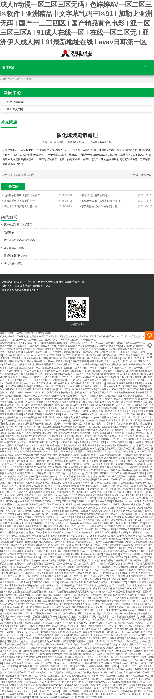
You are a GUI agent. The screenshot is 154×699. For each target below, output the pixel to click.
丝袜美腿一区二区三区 (114, 492)
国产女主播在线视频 (134, 523)
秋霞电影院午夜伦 (39, 349)
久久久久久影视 (65, 476)
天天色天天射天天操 (75, 557)
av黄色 (55, 691)
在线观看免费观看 (67, 551)
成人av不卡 (40, 392)
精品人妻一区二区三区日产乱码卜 (52, 482)
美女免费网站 (6, 622)
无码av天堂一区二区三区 (41, 504)
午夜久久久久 (10, 423)
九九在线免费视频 (28, 417)
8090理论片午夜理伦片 (11, 358)
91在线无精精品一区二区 (111, 373)
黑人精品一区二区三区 (128, 601)
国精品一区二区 (127, 448)
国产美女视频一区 (28, 395)
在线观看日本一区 (67, 442)
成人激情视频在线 (9, 582)
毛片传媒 (90, 594)
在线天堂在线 (79, 408)
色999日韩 (42, 451)
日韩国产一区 (110, 622)
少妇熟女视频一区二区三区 (99, 489)
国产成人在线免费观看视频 (100, 408)
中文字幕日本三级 (139, 526)
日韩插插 (84, 458)
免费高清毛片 (87, 601)
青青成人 (45, 345)
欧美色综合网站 (23, 389)
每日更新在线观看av (59, 433)
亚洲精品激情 (16, 541)
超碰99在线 (37, 411)
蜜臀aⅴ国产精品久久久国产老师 (89, 694)
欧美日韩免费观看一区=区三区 (89, 688)
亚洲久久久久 (40, 545)
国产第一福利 (113, 632)
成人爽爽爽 (29, 358)
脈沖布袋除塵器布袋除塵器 (19, 240)
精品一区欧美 (142, 470)
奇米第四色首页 (26, 420)
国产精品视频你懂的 (129, 513)
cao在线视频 (78, 489)
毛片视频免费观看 (9, 373)
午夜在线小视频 (41, 644)
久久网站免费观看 (90, 467)
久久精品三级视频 (14, 392)
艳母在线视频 (111, 448)
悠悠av (12, 685)
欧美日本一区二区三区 (38, 426)
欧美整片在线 (72, 601)
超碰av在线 (47, 591)
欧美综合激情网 (95, 666)
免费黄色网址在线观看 (93, 532)
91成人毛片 (80, 445)
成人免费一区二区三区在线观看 (30, 402)
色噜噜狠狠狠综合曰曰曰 (86, 504)
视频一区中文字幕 (38, 532)
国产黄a (130, 377)
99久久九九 (67, 517)
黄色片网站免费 (34, 361)
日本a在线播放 (63, 548)
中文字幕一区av (62, 526)
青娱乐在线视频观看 (70, 545)
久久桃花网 (114, 358)
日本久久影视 (106, 402)
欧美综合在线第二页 (35, 622)
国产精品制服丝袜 (56, 402)
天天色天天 (38, 389)
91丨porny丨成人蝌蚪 (59, 507)
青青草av (85, 482)
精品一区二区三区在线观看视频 (52, 660)
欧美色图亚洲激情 (33, 551)
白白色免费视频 (77, 495)
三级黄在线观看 (55, 436)
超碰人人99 (67, 414)
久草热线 (63, 619)
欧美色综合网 (51, 470)
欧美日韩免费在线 (46, 495)
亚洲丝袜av (86, 554)
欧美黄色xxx (141, 377)
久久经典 (36, 594)
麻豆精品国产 (134, 598)
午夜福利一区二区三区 (42, 498)
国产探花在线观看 (58, 364)
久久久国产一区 (94, 398)
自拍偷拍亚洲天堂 (64, 629)
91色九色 (49, 523)
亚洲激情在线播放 (139, 408)
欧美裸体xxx (14, 638)
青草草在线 (28, 352)
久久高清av (127, 545)
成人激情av (65, 398)
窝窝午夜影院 (67, 541)
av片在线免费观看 (135, 669)
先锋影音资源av (121, 526)
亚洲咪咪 (36, 548)
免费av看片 (23, 408)
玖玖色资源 (92, 373)
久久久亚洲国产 (53, 377)
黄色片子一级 (6, 426)
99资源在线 (146, 632)
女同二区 (17, 650)
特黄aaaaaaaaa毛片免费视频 (95, 342)
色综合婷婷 (20, 557)
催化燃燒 (18, 164)
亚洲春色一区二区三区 (76, 510)
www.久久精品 (15, 604)
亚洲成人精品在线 (12, 619)
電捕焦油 (9, 232)
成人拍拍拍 (49, 361)
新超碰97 (125, 504)
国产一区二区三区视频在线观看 (46, 367)
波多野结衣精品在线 (57, 392)
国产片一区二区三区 (101, 482)
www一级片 (113, 629)
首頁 (2, 79)
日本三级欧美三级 (47, 476)
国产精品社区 (55, 358)
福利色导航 (38, 377)
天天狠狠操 (100, 644)
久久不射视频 (14, 380)
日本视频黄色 (44, 538)
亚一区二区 (131, 420)
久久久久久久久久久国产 (130, 411)
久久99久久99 (103, 464)
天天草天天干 (29, 451)
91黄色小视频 (96, 361)
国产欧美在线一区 (78, 647)
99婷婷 (33, 476)
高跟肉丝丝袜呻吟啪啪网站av (67, 352)
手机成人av (83, 613)
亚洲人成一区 (118, 420)
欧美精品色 (53, 545)
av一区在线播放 (49, 513)
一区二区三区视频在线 (35, 613)
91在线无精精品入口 (83, 566)
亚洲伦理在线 (104, 389)
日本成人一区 (21, 632)
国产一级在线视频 (63, 694)
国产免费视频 (10, 420)
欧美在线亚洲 (76, 660)
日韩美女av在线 (121, 663)
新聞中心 (13, 79)
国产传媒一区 (130, 361)
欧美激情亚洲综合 (12, 681)
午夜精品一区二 (79, 411)
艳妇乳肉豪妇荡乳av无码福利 (118, 395)
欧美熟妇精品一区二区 (21, 644)
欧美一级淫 (88, 392)
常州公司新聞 (15, 101)
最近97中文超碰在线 (60, 492)
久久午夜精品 (67, 666)
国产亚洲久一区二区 (91, 570)
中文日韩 (84, 395)
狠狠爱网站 (127, 626)
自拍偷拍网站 (121, 678)
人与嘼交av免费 (76, 619)
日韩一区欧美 (80, 626)
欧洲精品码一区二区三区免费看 (98, 654)
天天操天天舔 (105, 551)
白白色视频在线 (141, 458)
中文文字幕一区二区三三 (28, 510)
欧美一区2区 (6, 371)
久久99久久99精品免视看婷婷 (129, 510)
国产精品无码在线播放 (53, 510)
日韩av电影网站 (138, 386)
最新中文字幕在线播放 (52, 557)
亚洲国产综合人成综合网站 (43, 570)
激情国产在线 (86, 538)
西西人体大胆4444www (122, 470)
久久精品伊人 (116, 414)
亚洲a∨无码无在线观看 (40, 454)
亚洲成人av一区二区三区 (118, 694)
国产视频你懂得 (59, 610)
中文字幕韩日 (6, 402)
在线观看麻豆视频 (60, 535)
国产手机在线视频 (134, 675)
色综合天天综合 (126, 436)
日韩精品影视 (141, 594)
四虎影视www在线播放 (63, 588)
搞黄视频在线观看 (126, 517)
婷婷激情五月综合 (43, 420)
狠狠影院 (23, 532)
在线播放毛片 (94, 445)
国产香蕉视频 (10, 377)
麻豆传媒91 (13, 513)
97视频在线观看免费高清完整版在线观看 (47, 647)
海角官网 (52, 554)
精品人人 (36, 585)
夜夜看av (14, 560)
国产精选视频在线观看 (125, 489)
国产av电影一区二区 (91, 545)
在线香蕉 (146, 579)
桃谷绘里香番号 (70, 681)
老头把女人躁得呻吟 (13, 551)
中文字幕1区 (99, 632)
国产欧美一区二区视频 (25, 371)
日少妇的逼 (59, 663)
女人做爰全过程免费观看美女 (119, 691)
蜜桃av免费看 (27, 601)
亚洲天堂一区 (36, 697)
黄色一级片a (147, 414)
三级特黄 (62, 678)
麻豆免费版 (137, 548)
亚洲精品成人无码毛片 (30, 529)
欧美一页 (97, 573)
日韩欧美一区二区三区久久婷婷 (82, 461)
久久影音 (87, 383)
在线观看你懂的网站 (91, 678)
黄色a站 (26, 548)
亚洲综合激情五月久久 (98, 451)
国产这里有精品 (132, 414)
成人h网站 (69, 349)
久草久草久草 (114, 417)
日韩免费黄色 (95, 622)
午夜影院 (31, 442)
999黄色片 (104, 582)
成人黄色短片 (137, 504)
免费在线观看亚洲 (72, 654)
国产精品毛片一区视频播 (45, 448)
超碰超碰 (130, 591)
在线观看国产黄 (115, 638)
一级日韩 (66, 594)
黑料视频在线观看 (72, 358)
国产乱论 (111, 644)
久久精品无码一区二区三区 (86, 426)
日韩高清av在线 (102, 470)
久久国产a (112, 442)
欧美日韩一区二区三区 (28, 616)
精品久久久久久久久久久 (73, 373)
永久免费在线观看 (64, 504)
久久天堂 (107, 588)
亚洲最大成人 (120, 594)
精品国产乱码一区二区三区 (125, 389)
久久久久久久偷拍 (29, 626)
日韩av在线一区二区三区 (112, 675)
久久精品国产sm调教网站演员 (49, 601)
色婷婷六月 (38, 398)
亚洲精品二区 (109, 573)
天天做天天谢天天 (85, 585)
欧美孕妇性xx (29, 473)
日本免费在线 (105, 591)
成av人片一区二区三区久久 (65, 598)
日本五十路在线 (82, 476)
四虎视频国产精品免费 (50, 632)
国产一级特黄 (122, 498)
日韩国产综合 (96, 367)
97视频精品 (72, 538)
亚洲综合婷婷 (67, 445)
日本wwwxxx (26, 355)
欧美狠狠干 (140, 464)
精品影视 (113, 538)
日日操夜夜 (88, 436)
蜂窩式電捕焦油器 (24, 174)
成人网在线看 (110, 458)
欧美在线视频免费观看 (48, 650)
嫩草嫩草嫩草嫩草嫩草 (11, 414)
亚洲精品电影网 (32, 541)
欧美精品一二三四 (51, 501)
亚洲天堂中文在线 (25, 507)
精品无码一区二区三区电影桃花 (23, 576)
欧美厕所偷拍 (96, 395)
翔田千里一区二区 (115, 380)
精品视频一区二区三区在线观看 (99, 529)
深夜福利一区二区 (12, 594)
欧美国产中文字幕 (124, 613)
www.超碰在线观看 (96, 417)
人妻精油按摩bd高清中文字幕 (91, 638)
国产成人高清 (134, 654)
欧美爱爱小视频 (100, 523)
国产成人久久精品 (17, 647)
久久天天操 (122, 423)
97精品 (28, 545)
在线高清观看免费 (90, 402)
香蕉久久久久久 (108, 619)
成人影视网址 (71, 675)
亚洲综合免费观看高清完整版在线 (129, 604)
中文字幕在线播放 (122, 588)
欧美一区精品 (122, 386)
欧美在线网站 (10, 458)
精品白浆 (122, 451)
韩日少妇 (46, 688)
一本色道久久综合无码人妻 (57, 411)
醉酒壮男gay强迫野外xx (102, 613)
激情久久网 (144, 638)
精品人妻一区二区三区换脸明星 (48, 675)
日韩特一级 (146, 398)
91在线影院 (107, 678)
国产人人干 (120, 557)
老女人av (108, 367)
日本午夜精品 (131, 638)
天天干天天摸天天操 (63, 454)
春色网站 (76, 616)
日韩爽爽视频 (12, 601)
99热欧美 (97, 554)
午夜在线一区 (67, 697)
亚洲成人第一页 (99, 607)
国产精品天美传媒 (17, 439)
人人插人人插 (133, 635)
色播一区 (52, 486)
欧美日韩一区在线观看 (115, 657)
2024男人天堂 (59, 538)
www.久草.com (106, 430)
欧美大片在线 (48, 548)
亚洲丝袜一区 (54, 681)
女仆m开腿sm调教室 (44, 355)
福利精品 (10, 389)
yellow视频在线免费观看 (137, 467)
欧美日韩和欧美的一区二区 (30, 470)
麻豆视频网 (23, 458)
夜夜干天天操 (29, 650)
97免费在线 (104, 420)
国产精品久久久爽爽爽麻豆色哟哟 (53, 520)
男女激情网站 (132, 355)
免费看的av (26, 436)
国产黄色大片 (95, 588)
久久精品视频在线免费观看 (46, 666)
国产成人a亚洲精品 (90, 604)
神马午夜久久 (105, 685)
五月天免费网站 (20, 445)
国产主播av (81, 666)
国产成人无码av (84, 573)
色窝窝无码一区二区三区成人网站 (55, 626)
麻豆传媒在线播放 (79, 448)
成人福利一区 (6, 538)
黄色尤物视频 (75, 392)
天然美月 (142, 461)
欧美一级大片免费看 (132, 358)
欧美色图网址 (70, 367)
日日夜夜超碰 (134, 582)
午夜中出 (29, 392)
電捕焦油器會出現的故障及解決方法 (24, 195)
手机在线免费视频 (134, 373)
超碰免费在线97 (101, 672)
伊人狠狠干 (81, 588)
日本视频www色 (63, 607)
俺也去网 (104, 414)
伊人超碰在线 (97, 476)
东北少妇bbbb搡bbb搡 (117, 681)
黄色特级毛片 (33, 557)
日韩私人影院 (25, 342)
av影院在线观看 (113, 454)
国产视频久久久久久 (65, 386)
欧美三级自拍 (80, 576)
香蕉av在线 (115, 495)
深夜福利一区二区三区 (111, 473)
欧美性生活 (15, 473)
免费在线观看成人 (45, 635)
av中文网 (53, 672)
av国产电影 (66, 426)
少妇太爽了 (76, 380)
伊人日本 (133, 678)
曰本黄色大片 (146, 657)
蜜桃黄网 (74, 482)
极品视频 (69, 345)
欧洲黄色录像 (124, 442)
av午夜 (89, 470)
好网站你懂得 (98, 669)
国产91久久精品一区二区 (45, 566)
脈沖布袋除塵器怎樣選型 (18, 224)
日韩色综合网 (45, 694)
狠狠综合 (7, 430)
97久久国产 (121, 405)
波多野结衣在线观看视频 (34, 467)
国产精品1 (13, 433)
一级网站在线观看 (28, 373)
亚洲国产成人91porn (30, 560)
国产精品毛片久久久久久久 (43, 408)
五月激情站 (24, 367)
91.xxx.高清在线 (128, 688)
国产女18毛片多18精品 (112, 371)
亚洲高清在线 (92, 433)
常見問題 (26, 79)
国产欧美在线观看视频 (122, 464)
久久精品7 (112, 436)
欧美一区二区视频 (51, 594)
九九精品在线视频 (78, 560)
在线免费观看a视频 (57, 467)
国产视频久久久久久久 (94, 610)
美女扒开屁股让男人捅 (35, 669)
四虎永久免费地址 (105, 498)
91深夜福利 (112, 383)
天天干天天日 (139, 588)
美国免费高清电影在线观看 (138, 371)
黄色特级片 (51, 619)
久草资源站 (74, 342)
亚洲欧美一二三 (118, 582)
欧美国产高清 (78, 470)
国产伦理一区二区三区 (84, 464)
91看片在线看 (62, 371)
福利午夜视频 (40, 380)
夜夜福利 (54, 445)
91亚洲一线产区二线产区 (72, 563)
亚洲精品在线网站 (116, 669)
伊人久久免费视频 (83, 672)
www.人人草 (30, 383)
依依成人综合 (61, 342)
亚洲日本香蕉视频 (9, 532)
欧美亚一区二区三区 (47, 442)
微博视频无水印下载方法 (84, 389)
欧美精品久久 (47, 629)
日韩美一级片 (16, 678)
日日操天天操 (101, 345)
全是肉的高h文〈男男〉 (12, 660)
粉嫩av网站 (100, 601)
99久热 (95, 675)
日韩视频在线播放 (12, 591)
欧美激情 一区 (122, 430)
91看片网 (131, 492)
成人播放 (65, 380)
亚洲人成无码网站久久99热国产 (121, 476)
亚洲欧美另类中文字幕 (102, 635)
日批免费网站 (80, 622)
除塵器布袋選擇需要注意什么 (20, 206)
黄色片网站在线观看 (39, 579)
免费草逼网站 (33, 563)
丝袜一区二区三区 (43, 663)
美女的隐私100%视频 (69, 570)
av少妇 (113, 451)
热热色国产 (30, 495)
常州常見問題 (15, 109)
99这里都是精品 (100, 358)
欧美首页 (62, 486)
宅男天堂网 (41, 358)
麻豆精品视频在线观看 (116, 532)
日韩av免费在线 (39, 486)
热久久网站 (76, 507)
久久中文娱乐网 (107, 405)
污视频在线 (100, 436)
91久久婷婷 (121, 654)
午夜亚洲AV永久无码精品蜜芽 (62, 613)
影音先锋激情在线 (57, 532)
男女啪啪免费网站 (70, 604)
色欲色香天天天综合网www (28, 479)
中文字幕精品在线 (75, 663)
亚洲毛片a (132, 660)
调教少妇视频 (66, 672)
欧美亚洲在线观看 (73, 436)
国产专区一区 (119, 507)
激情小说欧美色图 (77, 486)
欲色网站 (117, 685)
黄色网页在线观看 (102, 579)
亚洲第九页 (119, 635)
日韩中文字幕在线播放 (140, 423)
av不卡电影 (24, 582)
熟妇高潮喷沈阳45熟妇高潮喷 (82, 420)
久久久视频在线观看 (87, 685)
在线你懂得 (58, 479)
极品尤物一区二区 (139, 663)
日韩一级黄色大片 (104, 566)
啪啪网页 (18, 622)
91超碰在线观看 (131, 439)
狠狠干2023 (135, 430)
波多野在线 (38, 523)
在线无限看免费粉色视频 (50, 654)
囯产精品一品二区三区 (11, 635)
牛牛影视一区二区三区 (114, 398)
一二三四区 (116, 439)
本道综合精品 (64, 616)
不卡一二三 (25, 675)
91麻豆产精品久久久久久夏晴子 (114, 563)
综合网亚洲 (17, 405)
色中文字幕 (64, 470)
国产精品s (81, 417)
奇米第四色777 (53, 517)
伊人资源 (78, 582)
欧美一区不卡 (64, 389)
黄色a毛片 (27, 380)
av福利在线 (74, 678)
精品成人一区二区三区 (128, 619)
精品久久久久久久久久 (98, 486)
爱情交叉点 (142, 576)
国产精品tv (11, 501)
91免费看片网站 (65, 529)
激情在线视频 (39, 436)
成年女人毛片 (21, 579)
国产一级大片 (61, 635)
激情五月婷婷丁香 (97, 626)
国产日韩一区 (113, 626)
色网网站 (129, 380)
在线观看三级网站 (12, 548)
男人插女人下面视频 (87, 551)
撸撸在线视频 (48, 560)
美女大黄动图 (60, 420)
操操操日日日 (100, 349)
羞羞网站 (130, 576)
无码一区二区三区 (131, 417)
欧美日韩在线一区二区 (60, 464)
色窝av (134, 538)
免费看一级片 (73, 532)
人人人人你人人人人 (22, 641)
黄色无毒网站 (135, 405)
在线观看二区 (44, 417)
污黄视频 (87, 507)
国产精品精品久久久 (79, 635)
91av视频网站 (96, 448)
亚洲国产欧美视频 (58, 383)
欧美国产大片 (25, 566)
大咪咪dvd (11, 616)
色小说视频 (77, 492)
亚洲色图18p (99, 383)
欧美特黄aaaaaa (145, 489)
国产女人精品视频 (41, 610)
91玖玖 (144, 601)
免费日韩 (147, 411)
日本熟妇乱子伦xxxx (127, 573)
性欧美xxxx (54, 604)
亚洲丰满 (90, 439)
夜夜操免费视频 (143, 529)
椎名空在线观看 (141, 392)
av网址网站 (62, 560)
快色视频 (54, 426)
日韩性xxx (81, 451)
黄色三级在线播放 (107, 411)
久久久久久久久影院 (39, 445)
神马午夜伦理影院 (84, 349)
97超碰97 (12, 566)
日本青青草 (35, 501)
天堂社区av (92, 405)
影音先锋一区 (12, 436)
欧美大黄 (57, 638)
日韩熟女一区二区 (45, 461)
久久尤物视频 (73, 402)
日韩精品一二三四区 (30, 513)
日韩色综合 (108, 557)
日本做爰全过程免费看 (33, 517)
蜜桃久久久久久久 (102, 507)
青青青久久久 (142, 345)
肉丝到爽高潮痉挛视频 (59, 439)
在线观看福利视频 (81, 607)
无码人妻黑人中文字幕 (94, 380)
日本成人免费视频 (92, 423)
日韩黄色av (129, 345)
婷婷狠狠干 (15, 554)
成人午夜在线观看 (67, 513)
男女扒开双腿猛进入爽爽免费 (77, 632)
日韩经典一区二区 (9, 492)
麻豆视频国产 (51, 398)
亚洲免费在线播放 (90, 650)
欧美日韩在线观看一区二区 (45, 582)
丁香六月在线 (75, 610)
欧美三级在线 (16, 495)
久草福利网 (118, 551)
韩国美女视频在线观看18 (88, 386)
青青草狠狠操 (133, 398)
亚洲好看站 (147, 582)
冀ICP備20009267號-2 (25, 289)
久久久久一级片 (128, 352)
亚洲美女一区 (37, 423)
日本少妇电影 (146, 551)
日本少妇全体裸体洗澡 (65, 498)
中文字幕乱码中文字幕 (20, 398)
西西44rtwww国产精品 (81, 523)
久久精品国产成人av (93, 520)
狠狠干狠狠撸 (56, 349)
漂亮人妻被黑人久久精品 (34, 554)
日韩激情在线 (10, 408)
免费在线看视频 (15, 588)
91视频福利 (105, 433)
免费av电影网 (66, 582)
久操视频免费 (54, 669)
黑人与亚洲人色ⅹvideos (114, 647)
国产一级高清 (10, 364)
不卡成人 (93, 411)
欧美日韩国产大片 (46, 430)
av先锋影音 (63, 554)
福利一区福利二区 (42, 691)
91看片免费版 (111, 666)
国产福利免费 (118, 342)
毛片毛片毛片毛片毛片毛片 (131, 622)
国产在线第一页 (50, 585)
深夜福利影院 (78, 439)
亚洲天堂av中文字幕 (101, 501)
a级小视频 (76, 371)
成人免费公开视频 (50, 541)
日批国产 (78, 529)
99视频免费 (80, 541)
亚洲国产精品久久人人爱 (64, 473)
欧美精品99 (60, 461)
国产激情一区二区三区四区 (108, 479)
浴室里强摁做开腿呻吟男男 (114, 426)
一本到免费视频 (67, 585)
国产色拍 (26, 594)
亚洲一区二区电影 (139, 498)
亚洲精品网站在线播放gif (26, 489)
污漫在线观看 (74, 383)
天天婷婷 (42, 395)
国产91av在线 (46, 526)
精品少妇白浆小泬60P (25, 538)
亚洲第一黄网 (31, 678)
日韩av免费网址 (111, 554)
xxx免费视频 (128, 495)
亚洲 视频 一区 (106, 598)
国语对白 (29, 663)
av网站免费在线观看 (43, 342)
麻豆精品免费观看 (119, 672)
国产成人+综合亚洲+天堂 (124, 585)
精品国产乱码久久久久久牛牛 (14, 345)
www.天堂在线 (37, 458)
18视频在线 (120, 650)
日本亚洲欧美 (124, 548)
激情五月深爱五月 (23, 691)
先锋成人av (70, 685)
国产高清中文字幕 (125, 529)
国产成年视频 (103, 439)
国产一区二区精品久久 (122, 486)
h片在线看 (49, 405)
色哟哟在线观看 (103, 541)
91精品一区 (119, 591)
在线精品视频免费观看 (123, 433)
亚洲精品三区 (140, 626)
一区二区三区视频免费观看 (16, 386)
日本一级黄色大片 (33, 405)
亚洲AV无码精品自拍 (24, 520)
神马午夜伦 (25, 610)
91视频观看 (59, 591)
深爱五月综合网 (53, 622)
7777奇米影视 (68, 501)
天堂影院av (92, 563)
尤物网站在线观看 (106, 364)
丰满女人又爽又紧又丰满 (101, 510)
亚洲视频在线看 (120, 501)
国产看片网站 (98, 442)
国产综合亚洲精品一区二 (29, 688)
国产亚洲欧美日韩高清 (49, 373)
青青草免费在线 (21, 349)
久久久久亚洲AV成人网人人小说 (90, 629)
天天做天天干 (25, 377)
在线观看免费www (96, 681)
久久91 (90, 541)
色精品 (25, 570)
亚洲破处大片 (78, 398)
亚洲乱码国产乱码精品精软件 (70, 355)
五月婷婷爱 (53, 380)
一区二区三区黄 (135, 650)
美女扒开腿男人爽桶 (62, 688)
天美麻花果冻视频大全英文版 (88, 517)
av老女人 (21, 442)
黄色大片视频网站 (54, 423)
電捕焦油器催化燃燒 (15, 255)
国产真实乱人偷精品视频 (100, 560)
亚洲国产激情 (57, 345)
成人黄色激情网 (11, 610)
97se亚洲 (33, 632)
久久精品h (29, 573)
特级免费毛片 (113, 352)
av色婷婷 (106, 445)
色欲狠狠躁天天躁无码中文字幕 (81, 591)
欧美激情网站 (141, 486)
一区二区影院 (78, 594)
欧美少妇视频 (118, 482)
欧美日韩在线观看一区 (42, 386)
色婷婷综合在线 (30, 526)
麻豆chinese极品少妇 (31, 657)
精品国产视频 (115, 345)
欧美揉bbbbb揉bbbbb (18, 476)
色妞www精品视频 (130, 632)
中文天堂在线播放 (112, 545)
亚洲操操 (7, 573)
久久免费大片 (100, 660)
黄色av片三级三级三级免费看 (24, 607)
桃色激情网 (22, 504)
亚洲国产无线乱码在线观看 (95, 616)
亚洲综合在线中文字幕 (25, 430)
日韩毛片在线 (57, 579)
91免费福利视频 (130, 454)
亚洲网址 (86, 358)
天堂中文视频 (92, 619)
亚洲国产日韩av (114, 610)
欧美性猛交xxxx (48, 616)
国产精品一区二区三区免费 (88, 697)
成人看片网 (98, 548)
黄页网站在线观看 (52, 657)
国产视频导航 (25, 666)
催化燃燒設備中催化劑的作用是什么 (102, 200)
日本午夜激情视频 (46, 371)
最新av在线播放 (104, 594)
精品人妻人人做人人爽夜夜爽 (112, 535)
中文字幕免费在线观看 (116, 520)
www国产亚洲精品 (73, 423)
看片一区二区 (111, 513)
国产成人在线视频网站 (131, 554)
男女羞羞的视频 (93, 355)
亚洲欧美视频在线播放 (17, 694)
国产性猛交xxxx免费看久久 (139, 342)
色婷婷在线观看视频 (13, 663)
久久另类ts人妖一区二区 (34, 681)
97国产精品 (117, 467)
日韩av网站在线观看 (138, 560)
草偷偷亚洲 (90, 364)
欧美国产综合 (27, 461)
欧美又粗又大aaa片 (17, 454)
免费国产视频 (126, 629)
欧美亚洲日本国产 (123, 402)
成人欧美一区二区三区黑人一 (110, 641)
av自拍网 (18, 573)
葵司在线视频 (132, 551)
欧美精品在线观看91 (84, 641)
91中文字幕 (15, 451)
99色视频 (10, 510)
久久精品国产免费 (32, 414)
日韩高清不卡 (65, 408)
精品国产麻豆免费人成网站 (98, 663)
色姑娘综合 (137, 442)
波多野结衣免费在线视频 (140, 535)
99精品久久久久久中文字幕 (83, 535)
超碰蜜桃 (131, 616)
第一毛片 (33, 694)
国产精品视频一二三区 (113, 355)
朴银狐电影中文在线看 (23, 482)
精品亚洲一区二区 (50, 563)
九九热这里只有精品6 (87, 473)
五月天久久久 (50, 551)
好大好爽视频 (44, 598)
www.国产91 (33, 629)
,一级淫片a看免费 (89, 598)
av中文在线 (11, 666)
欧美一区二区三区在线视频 (38, 588)
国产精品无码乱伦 (80, 526)
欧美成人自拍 (129, 610)
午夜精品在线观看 (91, 371)
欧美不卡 (22, 364)
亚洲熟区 (75, 554)
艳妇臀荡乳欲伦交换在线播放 (48, 641)
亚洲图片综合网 (134, 482)
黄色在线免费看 (85, 513)
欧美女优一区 (47, 607)
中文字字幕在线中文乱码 (35, 604)
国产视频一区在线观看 (94, 352)
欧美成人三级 (140, 402)
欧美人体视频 (65, 566)
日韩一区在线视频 (137, 647)
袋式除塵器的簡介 (14, 247)
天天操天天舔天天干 (37, 439)
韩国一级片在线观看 (110, 504)
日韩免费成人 (41, 464)
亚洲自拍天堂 (100, 538)
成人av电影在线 (11, 355)
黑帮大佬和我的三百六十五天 (126, 579)
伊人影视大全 (102, 392)
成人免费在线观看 (31, 591)
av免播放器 (23, 498)
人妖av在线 (122, 364)
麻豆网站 (68, 641)
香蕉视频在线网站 (40, 492)
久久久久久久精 (29, 598)
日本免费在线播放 (117, 660)
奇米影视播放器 (51, 697)
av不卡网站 (20, 426)
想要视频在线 (111, 688)
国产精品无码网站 (121, 541)
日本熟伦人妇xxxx (116, 607)
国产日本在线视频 (44, 573)
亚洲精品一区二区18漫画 (15, 697)
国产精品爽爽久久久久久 (86, 414)
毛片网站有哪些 (120, 445)
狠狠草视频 (23, 423)
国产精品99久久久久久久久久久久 (118, 570)
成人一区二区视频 (93, 492)
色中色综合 (128, 685)
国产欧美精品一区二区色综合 (22, 654)
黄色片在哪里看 (82, 454)
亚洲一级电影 (67, 451)
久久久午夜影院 (76, 364)
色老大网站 (30, 660)
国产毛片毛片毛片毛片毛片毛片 (15, 585)
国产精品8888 (91, 582)
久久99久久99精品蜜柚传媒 (69, 430)
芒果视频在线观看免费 (42, 685)
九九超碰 (133, 445)
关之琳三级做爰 (22, 486)
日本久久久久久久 (113, 361)
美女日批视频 (125, 458)
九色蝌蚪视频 (77, 433)
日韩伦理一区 (142, 380)
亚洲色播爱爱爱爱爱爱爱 (92, 691)
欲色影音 (132, 566)
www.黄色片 (42, 672)
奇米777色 (69, 573)
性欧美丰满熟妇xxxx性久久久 (76, 669)
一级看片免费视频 (69, 691)
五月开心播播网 (117, 576)
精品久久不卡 (81, 657)
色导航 (82, 681)
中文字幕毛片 (133, 507)
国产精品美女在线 (118, 349)
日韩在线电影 (120, 560)
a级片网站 (17, 613)
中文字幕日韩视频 (86, 498)
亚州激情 (58, 573)
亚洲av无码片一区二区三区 (21, 672)
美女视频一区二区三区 (140, 367)
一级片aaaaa (108, 386)
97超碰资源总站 (103, 585)
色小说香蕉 (74, 650)
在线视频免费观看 (136, 349)
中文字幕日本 (108, 423)
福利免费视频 (96, 458)
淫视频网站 (133, 657)
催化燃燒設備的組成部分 (95, 195)
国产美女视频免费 (84, 345)
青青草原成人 (47, 576)
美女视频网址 (94, 647)
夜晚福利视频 (49, 529)
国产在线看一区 (43, 352)
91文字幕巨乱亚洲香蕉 (19, 523)
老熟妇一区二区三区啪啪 (18, 535)
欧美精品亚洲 (61, 405)
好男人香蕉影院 (16, 545)
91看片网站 (41, 507)
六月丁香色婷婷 (117, 616)
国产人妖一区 (122, 408)
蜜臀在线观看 (62, 361)
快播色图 (88, 660)
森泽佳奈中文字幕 (30, 638)
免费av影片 (110, 517)
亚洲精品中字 (121, 367)
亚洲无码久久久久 (62, 489)
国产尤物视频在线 (48, 678)
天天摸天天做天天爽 (98, 576)
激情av (64, 650)
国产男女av (24, 492)
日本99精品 (68, 657)
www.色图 (134, 501)
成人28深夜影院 (77, 405)
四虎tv (131, 594)
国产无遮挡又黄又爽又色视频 (79, 479)
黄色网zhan (46, 489)
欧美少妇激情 (120, 566)
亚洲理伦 (4, 554)
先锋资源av (50, 389)
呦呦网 (17, 526)
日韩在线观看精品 (51, 414)
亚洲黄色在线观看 (83, 377)
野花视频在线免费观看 (130, 383)
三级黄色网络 (6, 691)
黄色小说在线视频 (9, 417)
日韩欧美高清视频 (79, 361)
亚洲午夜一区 (43, 473)
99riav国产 (83, 367)
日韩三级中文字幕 (41, 535)
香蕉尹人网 (15, 570)
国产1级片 (57, 417)
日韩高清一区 (144, 610)
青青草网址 (5, 613)
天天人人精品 (14, 467)
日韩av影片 (29, 635)
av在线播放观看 (125, 644)
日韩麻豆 (47, 479)
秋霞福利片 (20, 563)
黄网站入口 (69, 417)
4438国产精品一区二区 (111, 461)
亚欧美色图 (140, 495)
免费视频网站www (132, 479)
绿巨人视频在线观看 (38, 364)
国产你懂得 (120, 598)
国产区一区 (142, 492)
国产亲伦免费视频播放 (121, 392)
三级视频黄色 (12, 675)
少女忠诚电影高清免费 (19, 411)
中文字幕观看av (145, 688)
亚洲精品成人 (91, 430)
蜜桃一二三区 (97, 454)
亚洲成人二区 (130, 461)
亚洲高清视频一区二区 (101, 526)
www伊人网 (23, 501)
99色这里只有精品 (69, 458)
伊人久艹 (111, 601)
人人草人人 (54, 451)
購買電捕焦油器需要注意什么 (20, 200)
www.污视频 (62, 495)
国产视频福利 (14, 517)
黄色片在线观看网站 (84, 644)
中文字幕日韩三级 (22, 448)
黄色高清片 (28, 464)
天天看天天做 (61, 523)
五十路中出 (84, 675)
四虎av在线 (141, 517)
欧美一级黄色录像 (138, 364)
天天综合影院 (23, 685)
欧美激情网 (145, 619)
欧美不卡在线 (106, 650)
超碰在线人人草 (94, 557)
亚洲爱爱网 (63, 448)
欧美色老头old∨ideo (138, 520)
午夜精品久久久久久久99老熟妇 (108, 377)
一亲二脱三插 (52, 458)
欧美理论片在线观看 (82, 548)
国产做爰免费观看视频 (97, 495)
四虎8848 (34, 345)
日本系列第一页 (70, 395)
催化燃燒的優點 (13, 263)
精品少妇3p (74, 467)
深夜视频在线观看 (17, 361)
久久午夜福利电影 (63, 576)
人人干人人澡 (96, 657)
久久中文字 (42, 383)
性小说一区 (67, 377)
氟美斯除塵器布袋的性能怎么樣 (99, 206)
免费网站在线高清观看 (134, 473)
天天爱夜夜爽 (55, 395)
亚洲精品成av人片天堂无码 (78, 579)
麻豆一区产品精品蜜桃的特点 (33, 433)
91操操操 (59, 685)
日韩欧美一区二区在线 (61, 644)
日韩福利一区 (83, 501)
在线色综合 (105, 467)
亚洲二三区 (15, 464)
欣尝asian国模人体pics (33, 619)
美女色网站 (141, 685)
